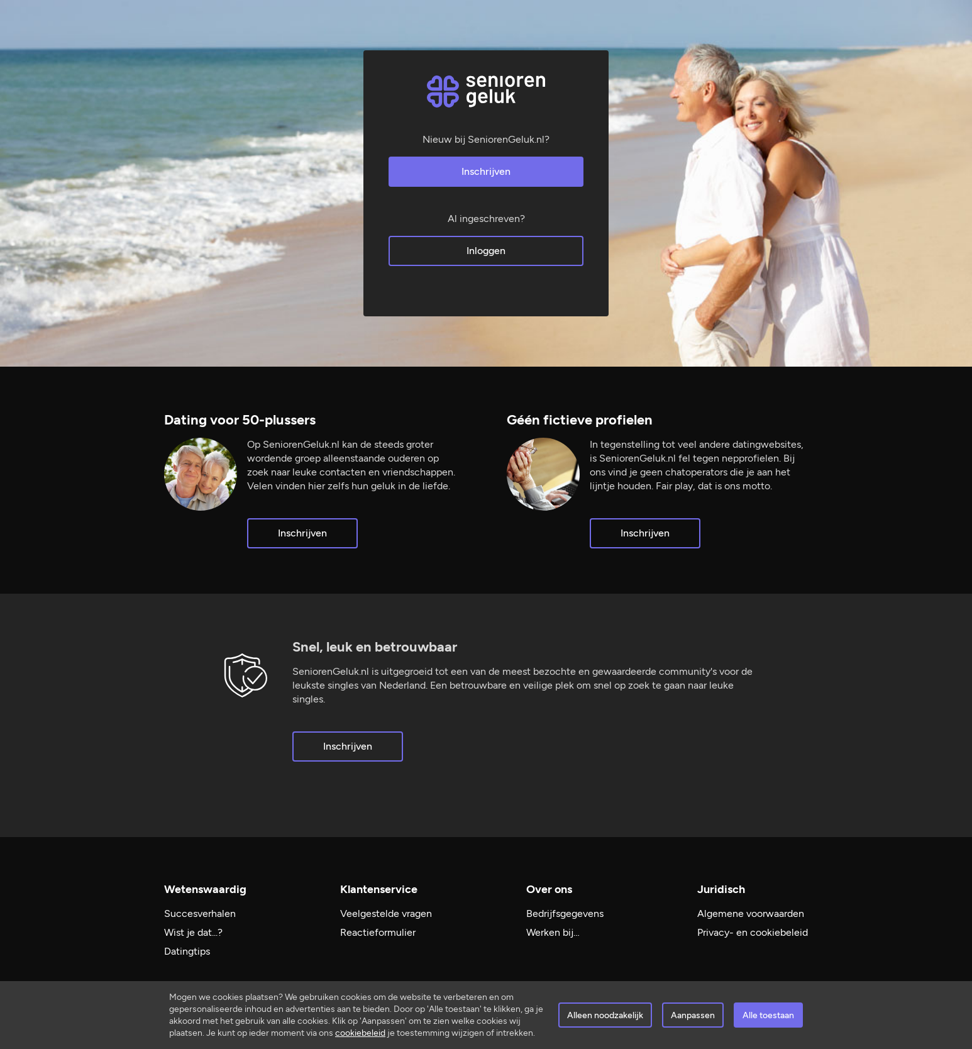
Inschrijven (486, 171)
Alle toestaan (768, 1015)
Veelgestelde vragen (386, 913)
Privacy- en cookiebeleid (752, 932)
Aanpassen (693, 1015)
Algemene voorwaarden (750, 913)
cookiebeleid (360, 1033)
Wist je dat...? (193, 932)
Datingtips (187, 951)
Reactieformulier (378, 932)
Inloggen (486, 251)
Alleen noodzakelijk (605, 1015)
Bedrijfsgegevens (565, 913)
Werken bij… (553, 932)
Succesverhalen (200, 913)
